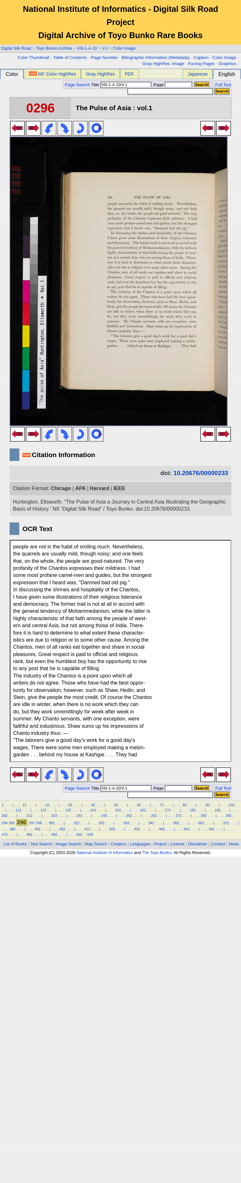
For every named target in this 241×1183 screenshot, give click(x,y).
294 (5, 823)
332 (127, 823)
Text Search (41, 844)
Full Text (223, 84)
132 (68, 810)
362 (201, 823)
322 (102, 823)
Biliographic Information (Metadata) (156, 57)
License (177, 844)
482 (30, 834)
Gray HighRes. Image (163, 63)
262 (154, 815)
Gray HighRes (100, 74)
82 (184, 805)
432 (137, 829)
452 (187, 829)
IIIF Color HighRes (52, 74)
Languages (140, 844)
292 (229, 815)
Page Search (77, 84)
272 (179, 815)
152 (118, 810)
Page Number (104, 57)
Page (172, 84)
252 (129, 815)
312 (76, 823)
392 (37, 829)
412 (87, 829)
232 (79, 815)
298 (39, 823)
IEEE (119, 488)
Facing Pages (201, 63)
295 (12, 823)
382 (13, 829)
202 (5, 815)
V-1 (105, 48)
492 (54, 834)
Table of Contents (70, 57)
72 (162, 805)
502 (79, 834)
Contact (218, 844)
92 (208, 805)
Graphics (227, 63)
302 (52, 823)
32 (70, 805)
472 (5, 834)
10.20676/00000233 (200, 473)
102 (231, 805)
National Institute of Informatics (104, 852)
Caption (201, 57)
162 (143, 810)
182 (193, 810)
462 (212, 829)
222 (54, 815)
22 (47, 805)
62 (139, 805)
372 (226, 823)
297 (32, 823)
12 (24, 805)
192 (218, 810)
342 (151, 823)
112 (18, 810)
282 (204, 815)
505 (90, 834)
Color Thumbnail (33, 57)
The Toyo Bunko (156, 852)
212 (30, 815)
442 (162, 829)
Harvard (99, 488)
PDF (129, 74)
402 (62, 829)
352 (176, 823)
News (234, 844)
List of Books (15, 844)
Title (121, 84)
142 (93, 810)
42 (93, 805)
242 (104, 815)
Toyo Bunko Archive (54, 48)
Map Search (96, 844)
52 (116, 805)
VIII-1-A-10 (87, 48)
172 (168, 810)
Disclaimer (198, 844)
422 (112, 829)
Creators (118, 844)
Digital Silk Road (16, 48)
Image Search (69, 844)
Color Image (124, 48)
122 (43, 810)
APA (80, 488)
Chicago (61, 488)
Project (160, 844)
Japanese (198, 74)
